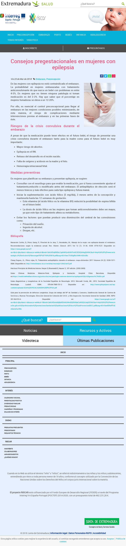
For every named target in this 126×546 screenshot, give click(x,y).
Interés (9, 390)
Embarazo (40, 78)
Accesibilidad (99, 533)
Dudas (8, 420)
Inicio (63, 352)
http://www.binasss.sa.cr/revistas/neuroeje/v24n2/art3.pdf (49, 263)
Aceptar (110, 538)
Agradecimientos (11, 454)
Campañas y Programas (13, 409)
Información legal (58, 533)
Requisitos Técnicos (12, 433)
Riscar (8, 441)
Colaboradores (10, 451)
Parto (6, 374)
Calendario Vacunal (12, 398)
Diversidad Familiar (12, 403)
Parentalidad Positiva (13, 401)
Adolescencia (9, 382)
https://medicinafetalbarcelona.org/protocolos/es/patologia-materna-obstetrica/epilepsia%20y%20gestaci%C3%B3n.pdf (59, 276)
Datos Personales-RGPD (80, 533)
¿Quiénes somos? (11, 457)
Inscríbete (8, 449)
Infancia (7, 379)
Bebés (6, 377)
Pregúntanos (9, 430)
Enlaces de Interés (11, 412)
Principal (9, 361)
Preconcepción (53, 78)
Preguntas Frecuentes (13, 427)
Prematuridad (10, 406)
